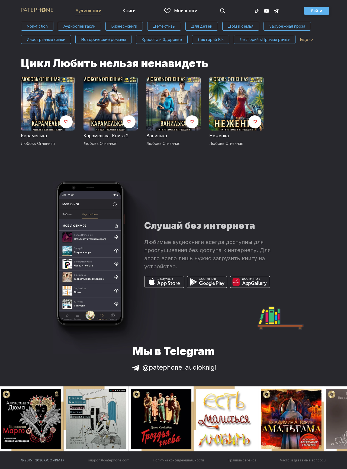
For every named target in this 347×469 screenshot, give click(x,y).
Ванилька (156, 135)
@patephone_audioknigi (173, 367)
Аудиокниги (88, 10)
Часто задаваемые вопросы (303, 460)
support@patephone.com (108, 460)
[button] (316, 11)
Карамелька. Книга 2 (105, 135)
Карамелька (34, 135)
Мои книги (180, 10)
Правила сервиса (242, 460)
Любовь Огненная (38, 143)
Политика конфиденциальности (178, 460)
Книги (129, 10)
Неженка (219, 135)
